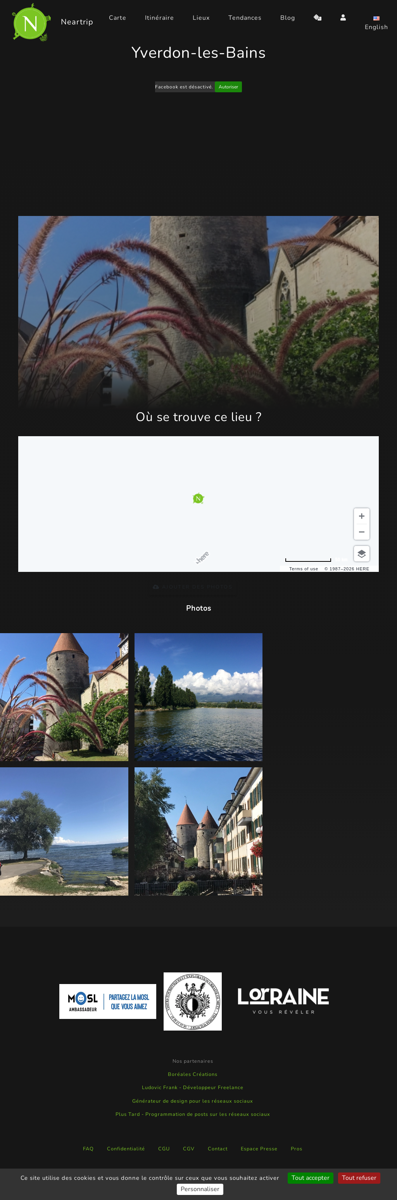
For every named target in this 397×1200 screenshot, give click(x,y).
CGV (189, 1148)
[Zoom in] (361, 516)
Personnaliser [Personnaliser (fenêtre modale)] (200, 1189)
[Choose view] (361, 553)
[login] (343, 18)
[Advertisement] (198, 155)
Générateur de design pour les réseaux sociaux (192, 1101)
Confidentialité (126, 1148)
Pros (296, 1148)
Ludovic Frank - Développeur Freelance (192, 1087)
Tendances (245, 18)
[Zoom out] (361, 532)
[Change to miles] (316, 560)
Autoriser (228, 87)
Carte (117, 18)
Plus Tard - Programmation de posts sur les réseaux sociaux (193, 1114)
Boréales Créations (192, 1074)
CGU (164, 1148)
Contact (218, 1148)
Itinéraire (159, 18)
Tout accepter (311, 1178)
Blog (287, 18)
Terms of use (303, 568)
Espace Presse (259, 1148)
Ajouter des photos (193, 587)
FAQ (88, 1148)
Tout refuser (359, 1178)
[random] (317, 18)
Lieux (201, 18)
